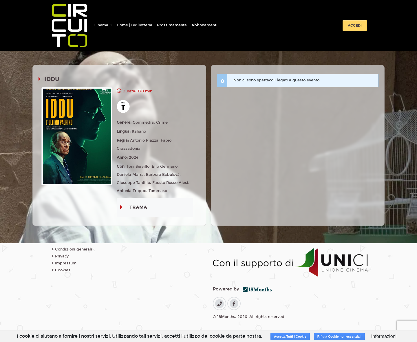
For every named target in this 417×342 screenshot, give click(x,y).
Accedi (355, 25)
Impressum (64, 263)
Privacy (60, 256)
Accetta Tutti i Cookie (290, 336)
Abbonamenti (204, 25)
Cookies (61, 270)
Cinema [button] (101, 25)
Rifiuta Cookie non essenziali (339, 336)
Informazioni (383, 336)
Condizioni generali (72, 249)
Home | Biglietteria (134, 25)
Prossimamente (172, 25)
